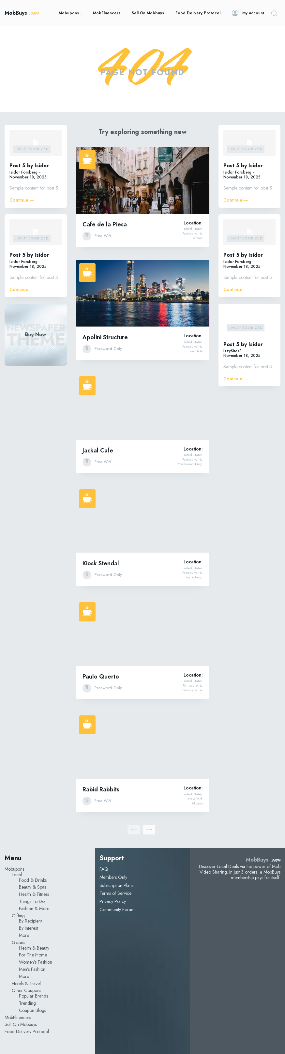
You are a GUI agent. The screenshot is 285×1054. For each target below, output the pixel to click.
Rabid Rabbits (100, 789)
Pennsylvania (192, 234)
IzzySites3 (232, 351)
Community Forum (117, 909)
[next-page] (149, 830)
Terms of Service (115, 893)
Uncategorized (31, 148)
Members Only (113, 877)
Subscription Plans (116, 885)
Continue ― (21, 200)
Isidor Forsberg (23, 172)
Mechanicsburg (190, 464)
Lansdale (195, 351)
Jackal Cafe (97, 450)
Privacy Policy (112, 901)
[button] (273, 13)
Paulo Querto (100, 676)
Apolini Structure (105, 337)
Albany (197, 803)
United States (192, 229)
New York (195, 799)
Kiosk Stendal (100, 563)
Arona (198, 238)
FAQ (103, 869)
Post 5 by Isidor (29, 165)
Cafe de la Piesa (104, 224)
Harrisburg (194, 577)
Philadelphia (193, 686)
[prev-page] (133, 830)
